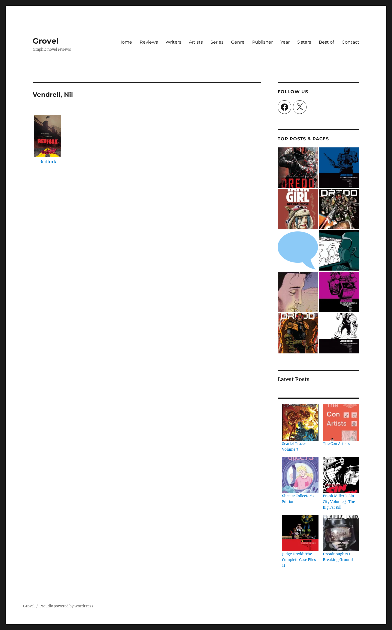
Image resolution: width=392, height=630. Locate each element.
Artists (196, 42)
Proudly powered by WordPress (66, 606)
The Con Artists (336, 443)
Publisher (262, 42)
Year (285, 42)
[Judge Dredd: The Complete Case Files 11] (300, 533)
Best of (326, 42)
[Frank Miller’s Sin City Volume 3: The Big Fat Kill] (341, 475)
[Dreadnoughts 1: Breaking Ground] (341, 533)
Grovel (46, 41)
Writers (173, 42)
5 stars (304, 42)
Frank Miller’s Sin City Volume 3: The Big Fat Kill (339, 502)
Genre (237, 42)
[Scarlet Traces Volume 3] (300, 422)
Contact (350, 42)
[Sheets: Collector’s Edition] (300, 475)
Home (125, 42)
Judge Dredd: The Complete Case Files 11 (299, 560)
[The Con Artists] (341, 422)
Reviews (149, 42)
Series (216, 42)
